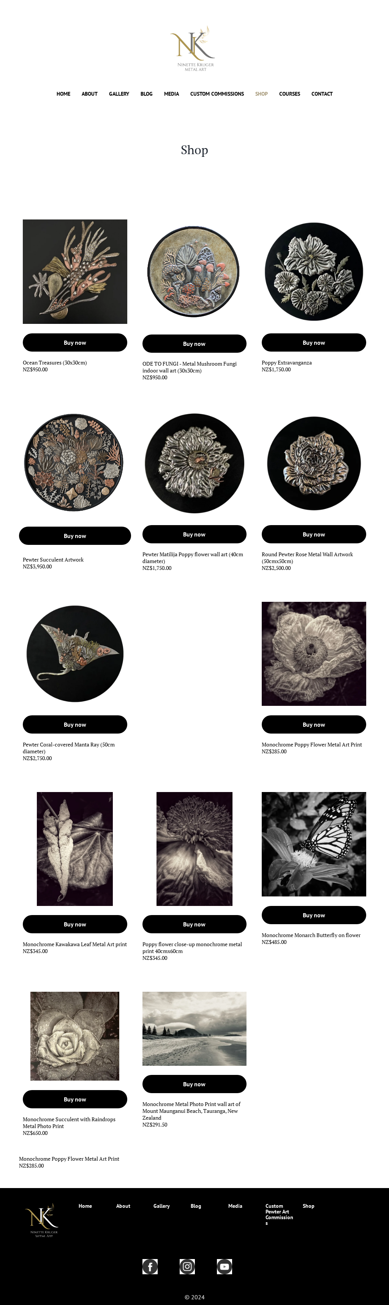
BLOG (147, 94)
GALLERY (119, 94)
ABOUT (90, 94)
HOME (63, 94)
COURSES (289, 94)
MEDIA (171, 94)
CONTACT (322, 94)
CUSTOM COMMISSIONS (217, 94)
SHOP (261, 94)
